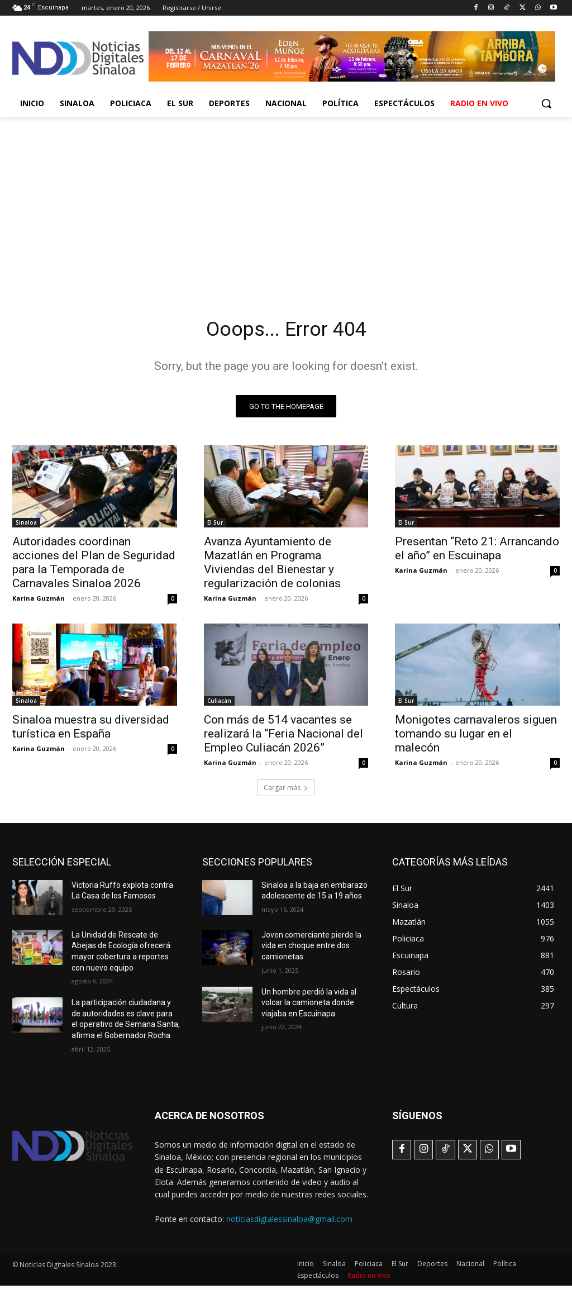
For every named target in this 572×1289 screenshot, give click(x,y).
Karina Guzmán (38, 601)
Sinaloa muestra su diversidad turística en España (90, 730)
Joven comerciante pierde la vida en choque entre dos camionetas (311, 949)
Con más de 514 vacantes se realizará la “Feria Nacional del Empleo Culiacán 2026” (283, 737)
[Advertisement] (286, 200)
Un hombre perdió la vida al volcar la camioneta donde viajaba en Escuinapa (308, 1006)
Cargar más (286, 791)
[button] (546, 103)
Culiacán (219, 704)
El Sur (215, 526)
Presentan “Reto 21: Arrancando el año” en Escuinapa (477, 551)
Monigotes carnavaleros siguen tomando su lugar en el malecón (476, 737)
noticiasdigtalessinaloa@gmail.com (289, 1221)
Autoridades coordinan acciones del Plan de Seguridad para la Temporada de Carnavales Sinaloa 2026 (93, 565)
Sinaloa (26, 526)
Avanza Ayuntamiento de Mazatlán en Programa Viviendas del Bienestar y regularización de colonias (272, 565)
